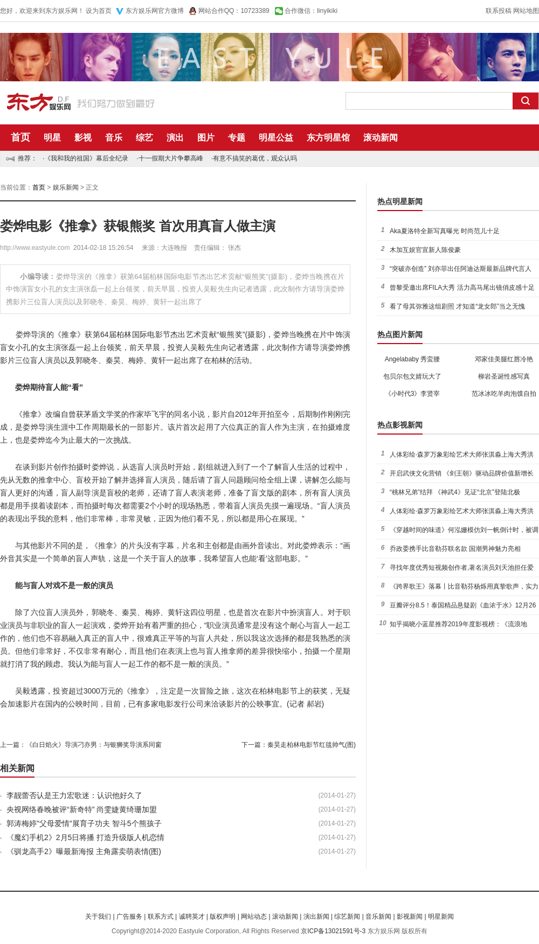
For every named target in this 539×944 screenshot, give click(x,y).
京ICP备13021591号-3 (333, 931)
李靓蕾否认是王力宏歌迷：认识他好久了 (74, 795)
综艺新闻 (347, 916)
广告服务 (129, 916)
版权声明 (223, 916)
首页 (20, 137)
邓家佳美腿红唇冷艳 (504, 359)
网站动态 (254, 916)
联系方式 (161, 916)
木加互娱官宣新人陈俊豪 (425, 250)
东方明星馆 (328, 137)
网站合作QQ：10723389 (234, 11)
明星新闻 (441, 916)
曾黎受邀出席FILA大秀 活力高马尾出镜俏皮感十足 (462, 287)
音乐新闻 (378, 916)
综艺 (144, 137)
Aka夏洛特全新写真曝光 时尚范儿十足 (445, 231)
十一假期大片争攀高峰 (171, 158)
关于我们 (98, 916)
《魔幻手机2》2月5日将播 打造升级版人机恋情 (85, 837)
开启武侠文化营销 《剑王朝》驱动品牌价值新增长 (462, 473)
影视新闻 (410, 916)
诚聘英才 (192, 916)
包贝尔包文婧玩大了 (412, 376)
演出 (175, 137)
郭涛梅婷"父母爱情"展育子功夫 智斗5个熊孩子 (84, 823)
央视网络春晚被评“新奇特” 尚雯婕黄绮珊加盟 (81, 809)
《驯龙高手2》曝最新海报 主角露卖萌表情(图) (83, 851)
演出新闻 (316, 916)
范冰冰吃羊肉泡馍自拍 (504, 393)
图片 (206, 137)
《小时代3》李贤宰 (412, 393)
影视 (83, 137)
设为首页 (99, 11)
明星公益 (276, 137)
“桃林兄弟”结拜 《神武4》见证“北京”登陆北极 (455, 492)
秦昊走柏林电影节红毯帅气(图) (311, 745)
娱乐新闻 (66, 187)
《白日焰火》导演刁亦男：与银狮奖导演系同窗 (94, 745)
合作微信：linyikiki (311, 11)
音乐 (113, 137)
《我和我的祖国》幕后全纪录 (86, 158)
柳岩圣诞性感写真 (504, 376)
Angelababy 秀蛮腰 (412, 359)
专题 (236, 137)
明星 (52, 137)
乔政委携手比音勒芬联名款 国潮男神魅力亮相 (455, 549)
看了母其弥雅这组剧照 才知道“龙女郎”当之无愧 (457, 306)
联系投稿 (499, 11)
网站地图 (526, 11)
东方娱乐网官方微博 (155, 11)
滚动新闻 (380, 137)
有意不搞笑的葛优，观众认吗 (255, 158)
